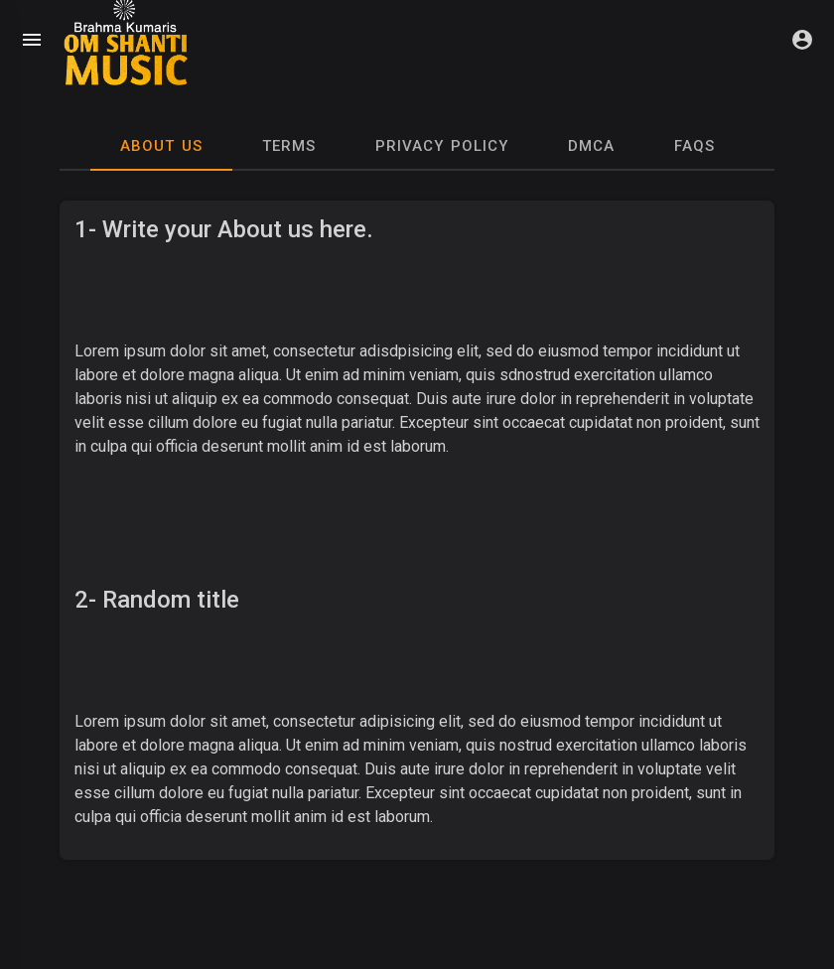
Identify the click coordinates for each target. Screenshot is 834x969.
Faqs (694, 146)
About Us (161, 146)
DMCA (591, 146)
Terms (289, 146)
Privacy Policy (441, 146)
